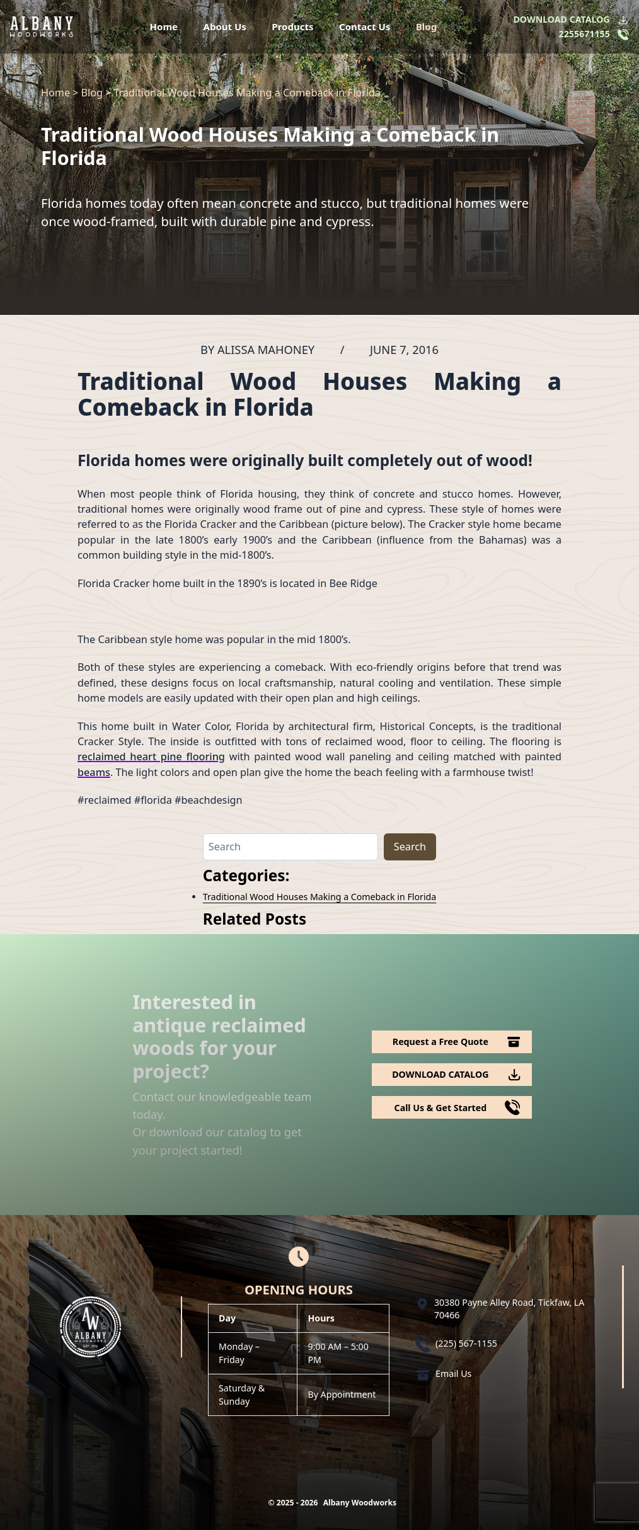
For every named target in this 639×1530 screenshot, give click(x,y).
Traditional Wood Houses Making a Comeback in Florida (320, 897)
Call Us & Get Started (440, 1108)
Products (292, 26)
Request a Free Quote (440, 1042)
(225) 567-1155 (466, 1343)
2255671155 (584, 34)
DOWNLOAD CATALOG (561, 19)
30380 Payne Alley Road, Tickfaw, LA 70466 (509, 1308)
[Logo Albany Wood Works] (41, 26)
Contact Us (364, 26)
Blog (426, 26)
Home (164, 26)
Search (410, 846)
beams (94, 772)
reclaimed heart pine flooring (151, 756)
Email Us (453, 1373)
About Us (225, 26)
